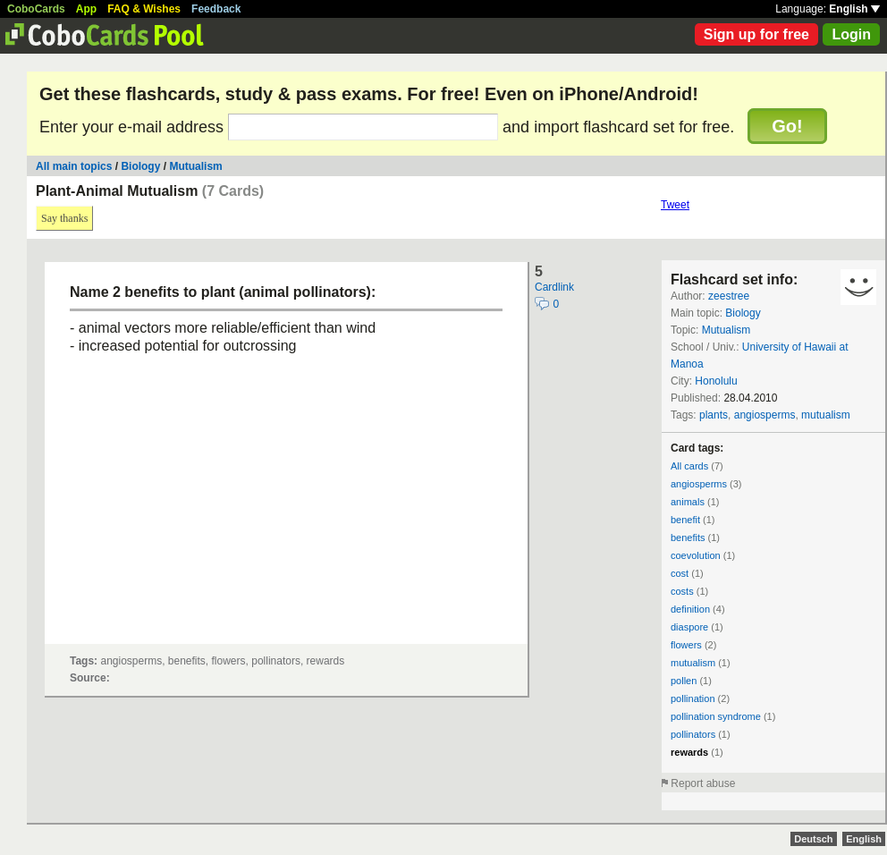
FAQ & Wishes (144, 9)
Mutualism (195, 166)
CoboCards (36, 9)
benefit (685, 519)
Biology (140, 166)
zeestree (728, 296)
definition (690, 609)
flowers (686, 644)
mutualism (825, 415)
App (86, 9)
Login (851, 34)
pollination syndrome (716, 716)
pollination (693, 698)
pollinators (693, 734)
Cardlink (554, 287)
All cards (689, 466)
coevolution (696, 555)
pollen (684, 680)
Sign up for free (756, 34)
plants (713, 415)
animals (688, 501)
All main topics (74, 166)
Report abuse (703, 783)
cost (679, 573)
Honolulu (716, 381)
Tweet (675, 205)
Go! (787, 126)
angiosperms (765, 415)
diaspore (689, 627)
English (854, 9)
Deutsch (813, 839)
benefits (688, 537)
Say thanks (64, 218)
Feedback (216, 9)
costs (682, 591)
